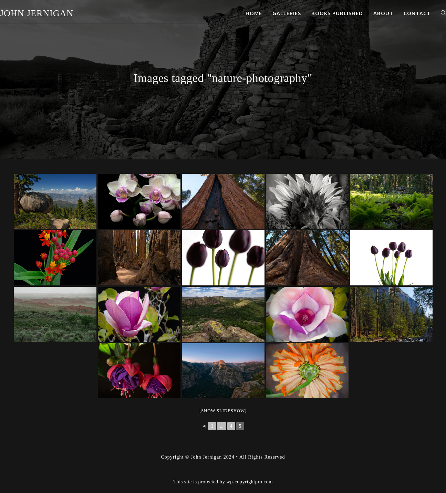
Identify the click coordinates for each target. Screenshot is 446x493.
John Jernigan (36, 13)
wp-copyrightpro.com (249, 464)
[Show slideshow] (223, 410)
